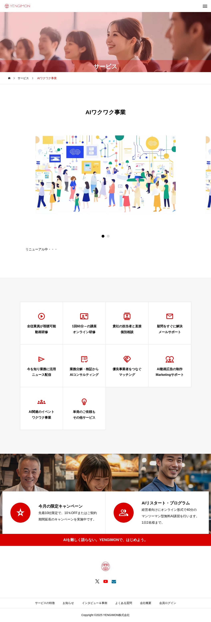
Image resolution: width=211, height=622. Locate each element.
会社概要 (145, 603)
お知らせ (68, 603)
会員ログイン (167, 603)
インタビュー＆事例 (94, 603)
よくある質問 (123, 603)
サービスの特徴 (45, 603)
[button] (108, 236)
